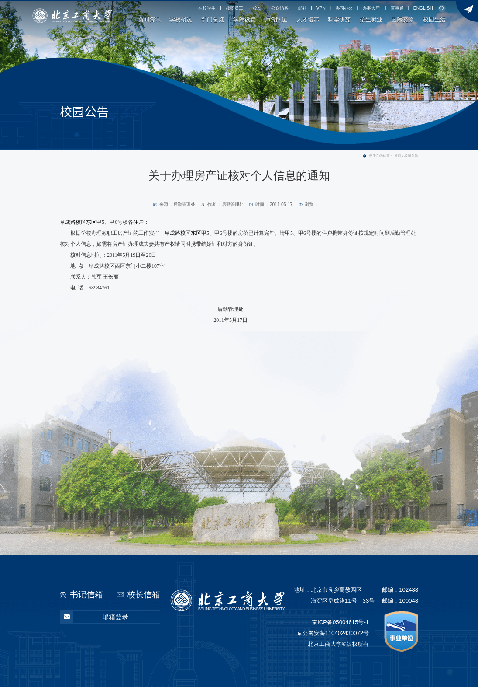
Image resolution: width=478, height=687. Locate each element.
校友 (257, 8)
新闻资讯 (149, 20)
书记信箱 (86, 594)
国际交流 (402, 20)
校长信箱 (143, 594)
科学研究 (339, 20)
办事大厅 (371, 8)
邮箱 (302, 8)
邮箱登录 (94, 617)
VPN (321, 8)
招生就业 (371, 20)
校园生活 (434, 20)
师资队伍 (276, 20)
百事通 (397, 8)
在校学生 (207, 8)
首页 (397, 156)
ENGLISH (423, 8)
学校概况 (180, 20)
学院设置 (244, 20)
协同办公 (344, 8)
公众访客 (280, 8)
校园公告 (411, 156)
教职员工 (234, 8)
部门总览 (212, 20)
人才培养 (307, 20)
